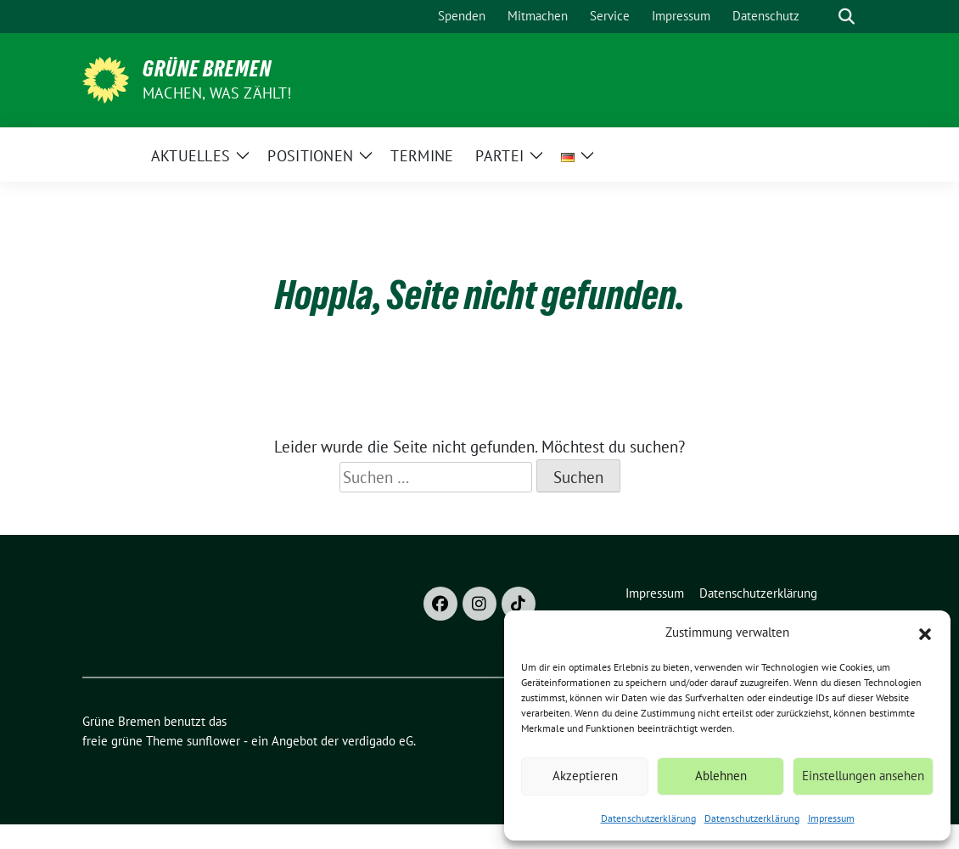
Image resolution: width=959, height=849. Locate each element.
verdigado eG (377, 741)
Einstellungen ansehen (863, 775)
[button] (925, 632)
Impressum (831, 818)
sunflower (213, 741)
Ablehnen (721, 775)
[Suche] (822, 16)
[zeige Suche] (846, 16)
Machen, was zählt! (217, 93)
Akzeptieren (585, 775)
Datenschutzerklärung (648, 818)
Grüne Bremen (207, 69)
